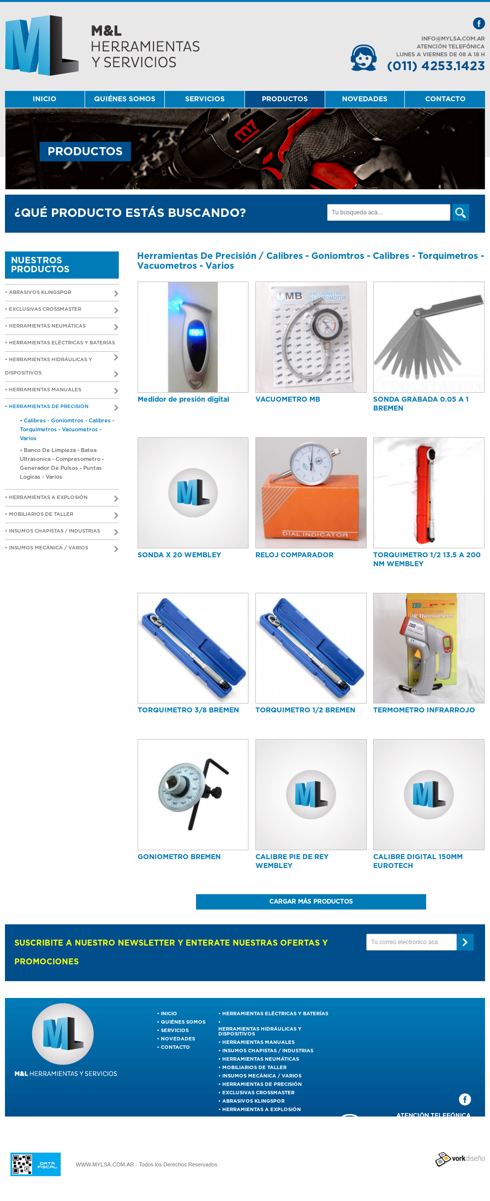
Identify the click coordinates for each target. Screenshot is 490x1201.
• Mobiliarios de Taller (62, 515)
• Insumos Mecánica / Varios (62, 549)
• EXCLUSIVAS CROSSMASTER (62, 310)
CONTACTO (445, 99)
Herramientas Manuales (258, 1042)
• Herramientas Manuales (62, 391)
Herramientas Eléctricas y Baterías (275, 1013)
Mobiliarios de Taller (254, 1067)
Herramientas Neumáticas (260, 1059)
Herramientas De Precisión (262, 1084)
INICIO (44, 99)
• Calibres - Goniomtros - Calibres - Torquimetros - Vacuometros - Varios (67, 429)
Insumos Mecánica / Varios (261, 1076)
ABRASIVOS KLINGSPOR (253, 1101)
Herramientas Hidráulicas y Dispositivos (259, 1031)
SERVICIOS (205, 99)
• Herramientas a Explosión (62, 498)
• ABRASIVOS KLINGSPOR (62, 293)
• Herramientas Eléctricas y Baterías (62, 345)
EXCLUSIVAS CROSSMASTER (258, 1092)
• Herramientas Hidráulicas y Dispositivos (62, 367)
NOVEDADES (365, 99)
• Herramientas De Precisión (62, 408)
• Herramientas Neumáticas (62, 327)
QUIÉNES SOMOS (124, 99)
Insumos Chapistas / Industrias (267, 1050)
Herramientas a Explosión (261, 1109)
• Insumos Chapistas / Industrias (62, 532)
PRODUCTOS (285, 99)
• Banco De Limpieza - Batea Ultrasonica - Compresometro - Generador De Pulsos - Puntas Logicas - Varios (62, 464)
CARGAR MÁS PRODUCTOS (311, 902)
